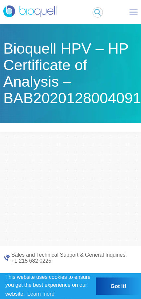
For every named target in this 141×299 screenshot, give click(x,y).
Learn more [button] (40, 294)
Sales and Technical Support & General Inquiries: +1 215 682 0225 (69, 258)
